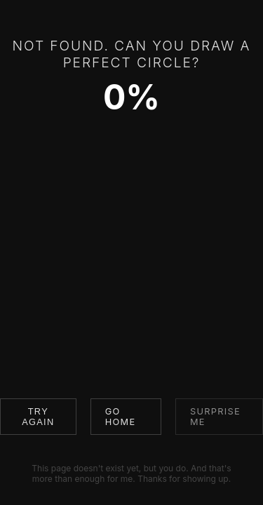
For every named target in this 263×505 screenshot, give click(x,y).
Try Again (38, 416)
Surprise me (215, 416)
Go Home (120, 416)
